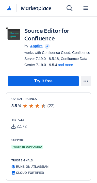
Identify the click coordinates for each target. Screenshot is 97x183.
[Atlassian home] (9, 8)
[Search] (69, 8)
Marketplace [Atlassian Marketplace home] (36, 8)
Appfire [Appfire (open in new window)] (36, 46)
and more (65, 65)
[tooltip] (47, 46)
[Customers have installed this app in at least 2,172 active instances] (26, 123)
